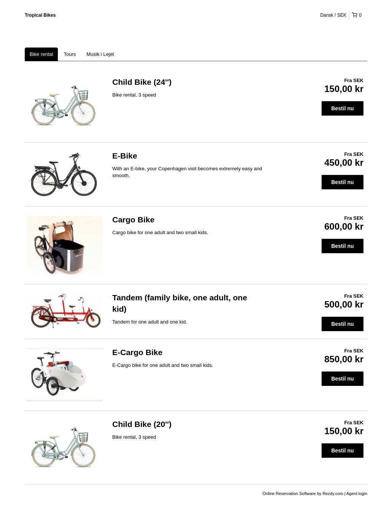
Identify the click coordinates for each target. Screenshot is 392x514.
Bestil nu (342, 108)
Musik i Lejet (100, 54)
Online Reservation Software (289, 493)
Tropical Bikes (40, 15)
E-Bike (124, 155)
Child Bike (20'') (142, 424)
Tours (70, 54)
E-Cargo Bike (137, 352)
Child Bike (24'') (142, 82)
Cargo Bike (133, 219)
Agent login (356, 493)
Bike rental (41, 54)
